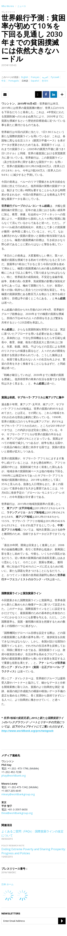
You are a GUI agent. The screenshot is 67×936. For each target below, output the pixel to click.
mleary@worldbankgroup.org (18, 794)
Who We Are (7, 6)
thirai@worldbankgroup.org (17, 813)
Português (14, 80)
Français (35, 77)
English (24, 77)
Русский (55, 77)
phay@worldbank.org (13, 775)
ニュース (21, 6)
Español (35, 80)
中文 (3, 80)
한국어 (45, 80)
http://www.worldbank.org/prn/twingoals (27, 730)
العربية (45, 77)
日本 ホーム (7, 884)
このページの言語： (11, 77)
